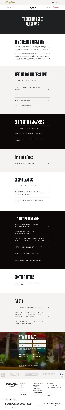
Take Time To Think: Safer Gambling (51, 403)
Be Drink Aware (47, 405)
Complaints (22, 387)
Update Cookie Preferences (36, 386)
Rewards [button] (48, 7)
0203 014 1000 (53, 385)
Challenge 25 (55, 405)
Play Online (56, 7)
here (34, 364)
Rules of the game (37, 392)
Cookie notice (22, 394)
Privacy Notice (36, 388)
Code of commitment (38, 394)
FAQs (20, 385)
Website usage (22, 392)
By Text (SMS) (23, 356)
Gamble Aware (39, 405)
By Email (22, 354)
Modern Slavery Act (37, 396)
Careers (21, 390)
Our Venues (55, 2)
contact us (18, 59)
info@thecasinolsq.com (55, 387)
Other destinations (23, 389)
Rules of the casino (37, 390)
